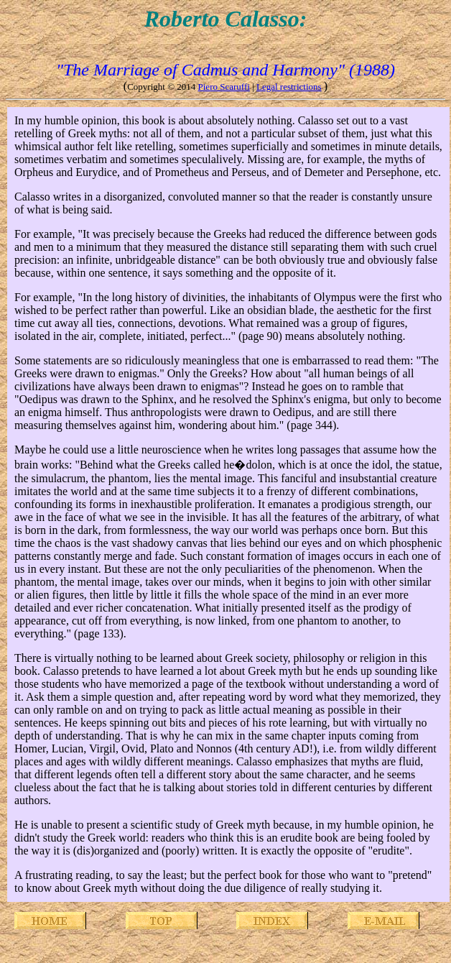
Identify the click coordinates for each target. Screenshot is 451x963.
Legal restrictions (289, 86)
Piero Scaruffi (224, 86)
